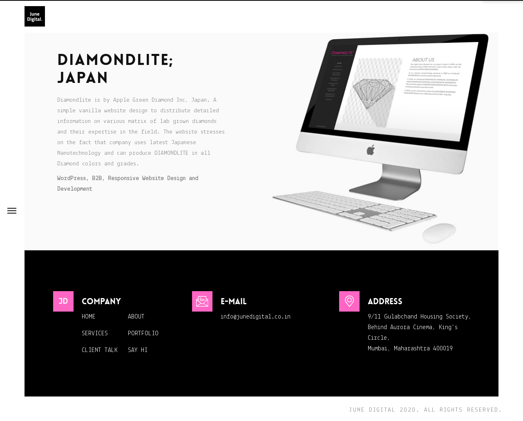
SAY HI (138, 350)
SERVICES (95, 333)
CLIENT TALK (100, 350)
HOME (89, 317)
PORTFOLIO (143, 333)
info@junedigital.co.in (256, 317)
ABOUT (136, 317)
